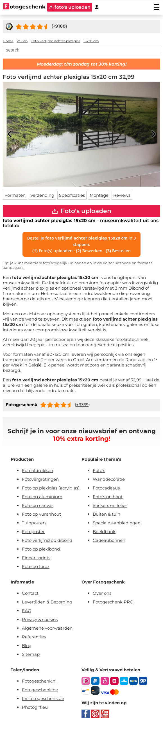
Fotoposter (33, 531)
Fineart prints (36, 557)
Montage (99, 195)
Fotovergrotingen (40, 479)
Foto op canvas (37, 505)
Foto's (99, 470)
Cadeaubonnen (109, 540)
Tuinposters (34, 522)
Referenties (34, 636)
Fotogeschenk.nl (39, 681)
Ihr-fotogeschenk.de (43, 698)
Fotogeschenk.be (40, 689)
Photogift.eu (35, 707)
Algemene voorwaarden (47, 628)
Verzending (42, 195)
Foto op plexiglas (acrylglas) (51, 488)
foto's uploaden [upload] (69, 7)
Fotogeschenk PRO (113, 602)
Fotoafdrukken (37, 470)
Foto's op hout (108, 496)
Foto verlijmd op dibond (47, 540)
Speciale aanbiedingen (117, 522)
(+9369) (82, 404)
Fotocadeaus (106, 488)
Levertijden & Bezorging (47, 602)
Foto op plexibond (41, 549)
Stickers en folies (110, 505)
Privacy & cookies (40, 619)
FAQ (26, 610)
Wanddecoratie (109, 479)
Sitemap (31, 654)
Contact (30, 593)
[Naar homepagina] (24, 7)
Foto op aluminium (42, 496)
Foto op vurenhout (41, 514)
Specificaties (72, 195)
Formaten (15, 195)
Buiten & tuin (106, 514)
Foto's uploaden (81, 211)
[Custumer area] (96, 7)
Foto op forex (35, 566)
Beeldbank (104, 531)
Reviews (121, 195)
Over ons (102, 593)
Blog (26, 645)
